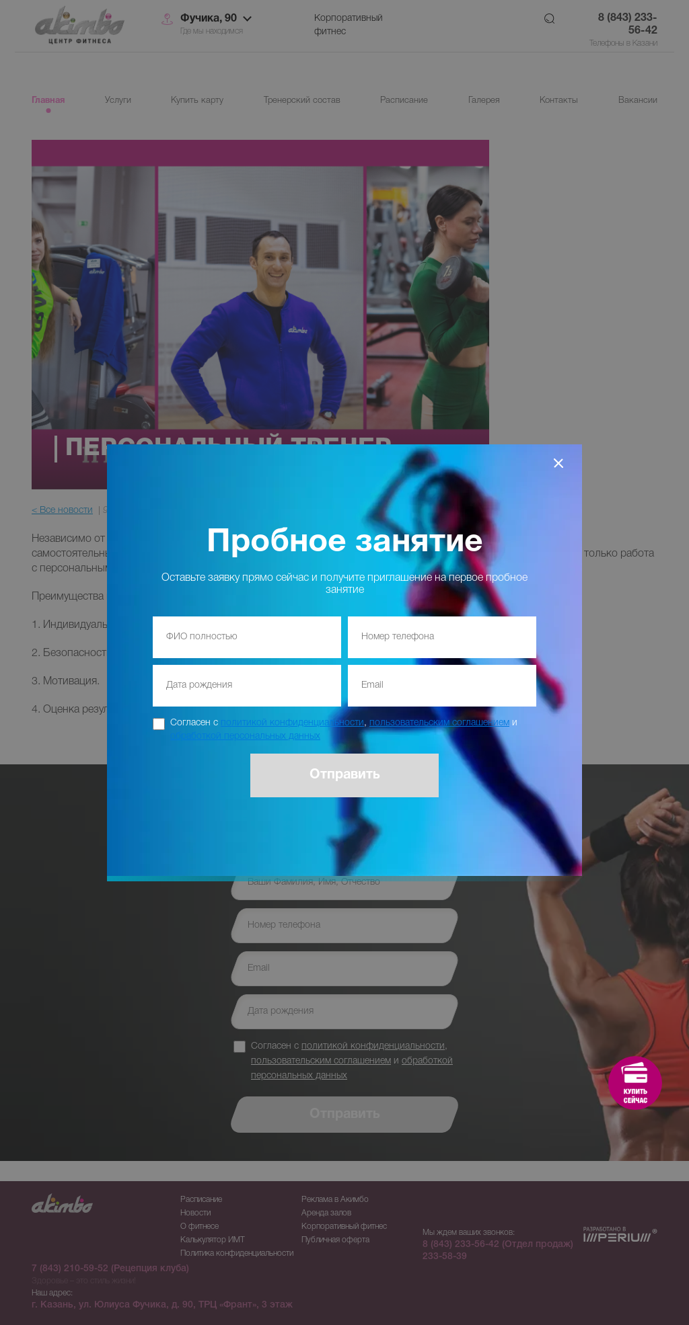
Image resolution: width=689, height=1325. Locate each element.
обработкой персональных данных (245, 736)
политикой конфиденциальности (292, 723)
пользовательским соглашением (439, 723)
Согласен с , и (343, 729)
